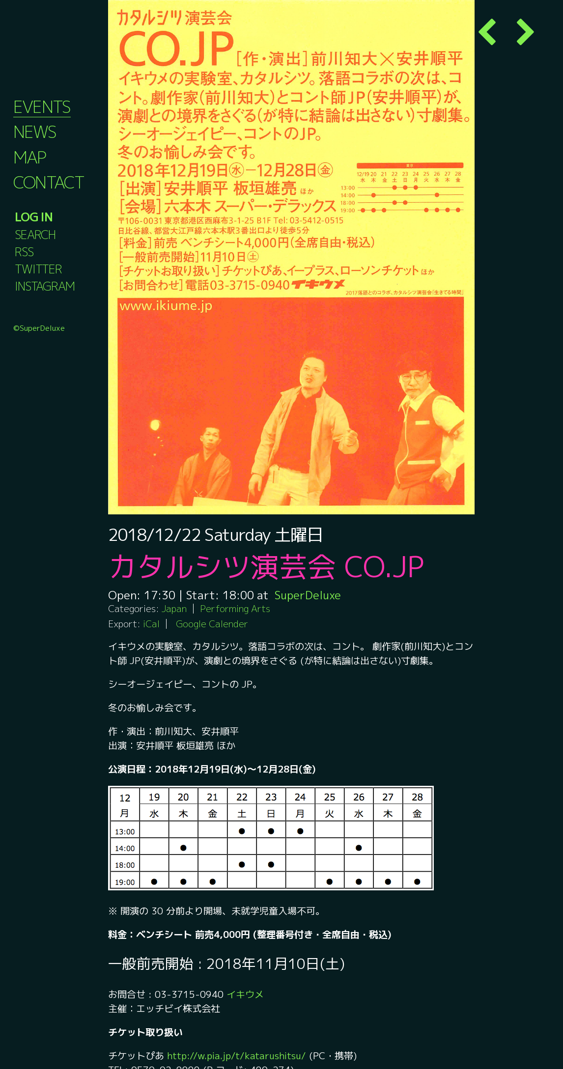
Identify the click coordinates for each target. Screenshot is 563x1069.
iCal (151, 623)
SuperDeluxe (308, 595)
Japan (174, 608)
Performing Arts (235, 608)
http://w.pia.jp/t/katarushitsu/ (238, 1055)
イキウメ (245, 994)
